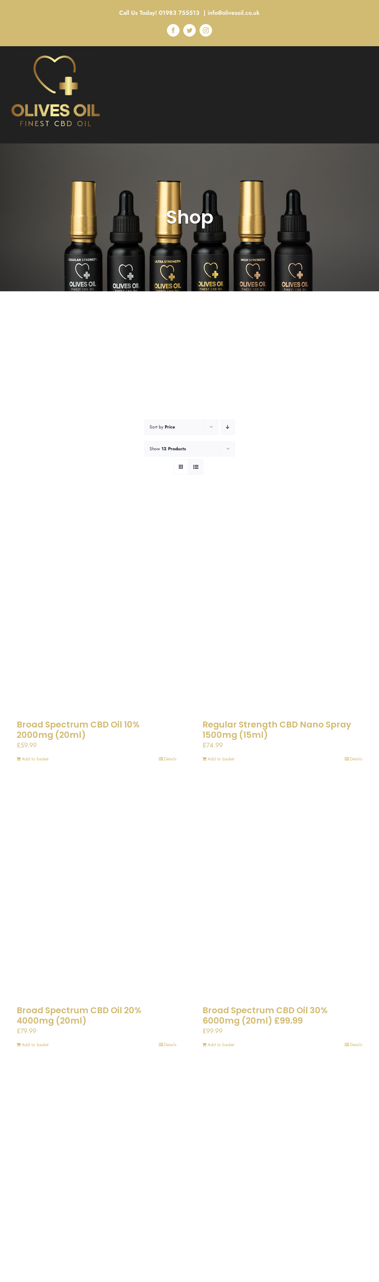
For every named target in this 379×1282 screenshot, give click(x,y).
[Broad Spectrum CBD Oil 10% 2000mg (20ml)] (96, 605)
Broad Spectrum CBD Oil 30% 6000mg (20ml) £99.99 (265, 1015)
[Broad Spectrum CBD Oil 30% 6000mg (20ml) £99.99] (282, 890)
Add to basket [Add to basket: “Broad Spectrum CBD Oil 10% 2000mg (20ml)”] (35, 759)
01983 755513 (180, 13)
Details (170, 759)
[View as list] (195, 467)
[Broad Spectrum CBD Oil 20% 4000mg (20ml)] (96, 890)
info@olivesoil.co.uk (234, 13)
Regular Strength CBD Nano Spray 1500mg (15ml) (276, 730)
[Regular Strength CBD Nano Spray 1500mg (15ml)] (282, 605)
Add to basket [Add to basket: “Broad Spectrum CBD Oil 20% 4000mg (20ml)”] (35, 1044)
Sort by (162, 427)
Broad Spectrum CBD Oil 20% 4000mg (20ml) (79, 1015)
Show (168, 448)
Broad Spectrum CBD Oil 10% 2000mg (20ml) (78, 730)
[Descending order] (228, 427)
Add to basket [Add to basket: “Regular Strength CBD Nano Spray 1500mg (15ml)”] (221, 759)
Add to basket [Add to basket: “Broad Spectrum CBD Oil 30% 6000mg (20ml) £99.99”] (221, 1044)
